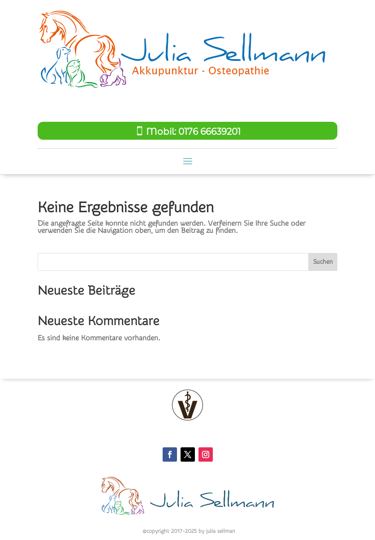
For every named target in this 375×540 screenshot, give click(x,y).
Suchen (323, 262)
